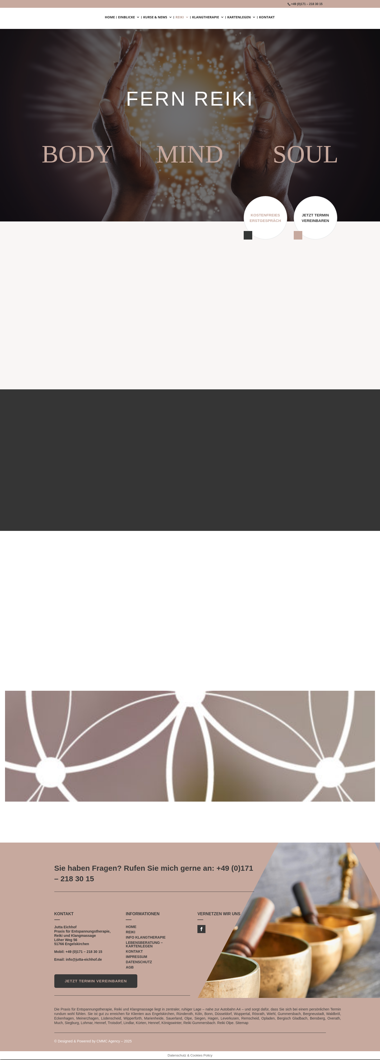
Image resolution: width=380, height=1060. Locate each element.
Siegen (199, 1019)
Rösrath (258, 1014)
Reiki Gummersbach (199, 1023)
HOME (110, 20)
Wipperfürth (132, 1019)
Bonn (208, 1014)
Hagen (213, 1019)
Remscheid (250, 1019)
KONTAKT (267, 20)
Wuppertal (242, 1014)
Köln (198, 1014)
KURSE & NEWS (155, 20)
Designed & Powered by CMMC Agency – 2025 (95, 1041)
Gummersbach (289, 1014)
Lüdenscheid (111, 1019)
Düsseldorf (223, 1014)
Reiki (58, 936)
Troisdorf (115, 1023)
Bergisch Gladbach (292, 1019)
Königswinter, (171, 1023)
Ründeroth (184, 1014)
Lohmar (87, 1023)
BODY (77, 154)
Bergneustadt (313, 1014)
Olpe (188, 1019)
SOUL (305, 154)
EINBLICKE (126, 20)
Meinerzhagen (87, 1019)
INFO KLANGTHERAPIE (145, 937)
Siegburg (72, 1023)
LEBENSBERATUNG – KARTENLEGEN (144, 944)
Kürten (141, 1023)
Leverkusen (230, 1019)
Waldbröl (333, 1014)
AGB (130, 967)
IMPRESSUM (136, 957)
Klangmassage (83, 936)
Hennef (100, 1023)
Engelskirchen (77, 944)
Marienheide (153, 1019)
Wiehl (271, 1014)
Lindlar (128, 1023)
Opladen (268, 1019)
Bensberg (317, 1019)
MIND (189, 154)
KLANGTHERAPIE (205, 20)
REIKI (180, 20)
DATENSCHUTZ (139, 962)
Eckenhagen (64, 1019)
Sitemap (241, 1023)
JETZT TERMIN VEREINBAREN (99, 981)
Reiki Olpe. (225, 1023)
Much (58, 1023)
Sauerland (174, 1019)
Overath (333, 1019)
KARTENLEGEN (239, 20)
